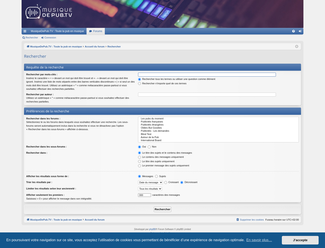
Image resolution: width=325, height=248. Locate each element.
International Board (218, 140)
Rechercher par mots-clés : (41, 74)
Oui (142, 146)
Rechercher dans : (36, 152)
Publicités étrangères (218, 124)
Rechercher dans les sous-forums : (46, 146)
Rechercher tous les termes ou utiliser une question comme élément (176, 79)
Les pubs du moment (218, 118)
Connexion (50, 37)
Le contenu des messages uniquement (161, 157)
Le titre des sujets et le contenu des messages (165, 152)
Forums (97, 31)
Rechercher (32, 37)
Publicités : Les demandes (218, 131)
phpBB (152, 229)
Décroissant (188, 182)
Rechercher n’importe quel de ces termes (162, 83)
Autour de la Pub (218, 137)
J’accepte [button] (300, 240)
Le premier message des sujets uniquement (163, 165)
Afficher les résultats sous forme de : (47, 176)
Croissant (171, 182)
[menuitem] (293, 31)
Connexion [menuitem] (301, 32)
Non (152, 146)
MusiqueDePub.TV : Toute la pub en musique (57, 31)
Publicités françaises (218, 121)
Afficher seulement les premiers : (45, 195)
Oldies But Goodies (218, 127)
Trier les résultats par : (39, 182)
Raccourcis (25, 32)
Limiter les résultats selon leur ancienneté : (51, 188)
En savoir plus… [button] (259, 240)
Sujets (160, 176)
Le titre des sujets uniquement (156, 161)
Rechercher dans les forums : (43, 118)
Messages (145, 176)
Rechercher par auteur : (40, 94)
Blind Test (218, 134)
